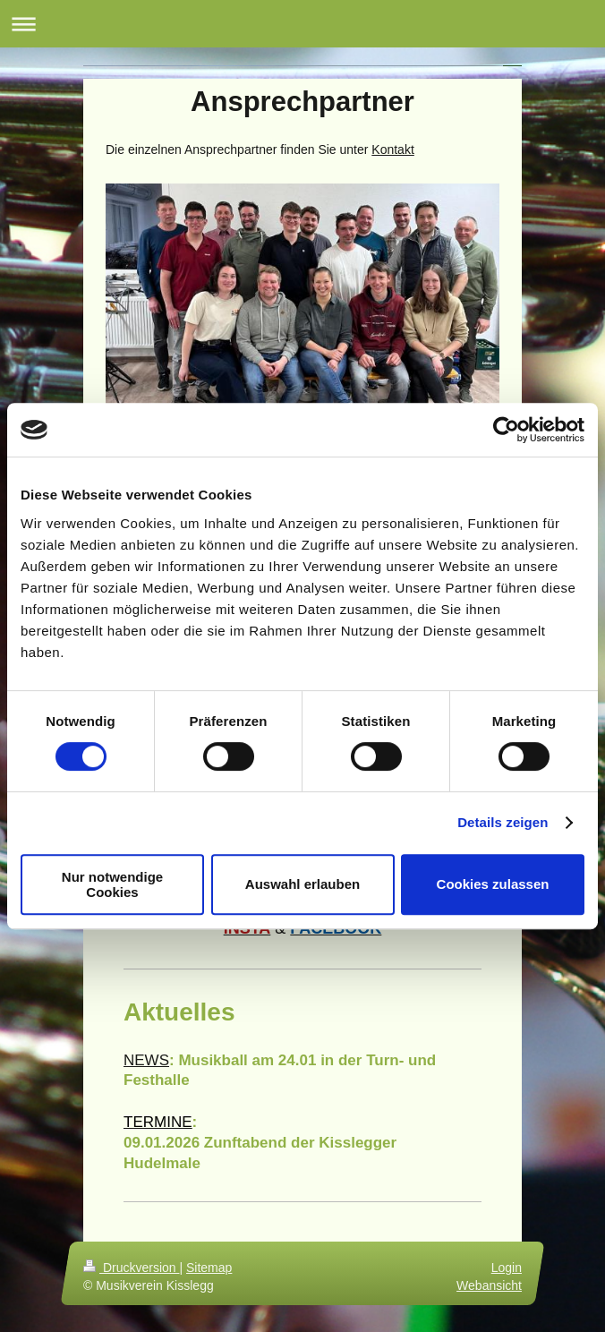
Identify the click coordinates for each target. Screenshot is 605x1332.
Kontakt (392, 149)
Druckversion (131, 1267)
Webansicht (489, 1285)
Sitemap (209, 1267)
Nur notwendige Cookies (112, 884)
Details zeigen (502, 822)
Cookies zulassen (493, 884)
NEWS (146, 1060)
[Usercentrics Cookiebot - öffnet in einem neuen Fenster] (506, 429)
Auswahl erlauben (302, 884)
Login (506, 1267)
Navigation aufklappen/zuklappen (302, 23)
